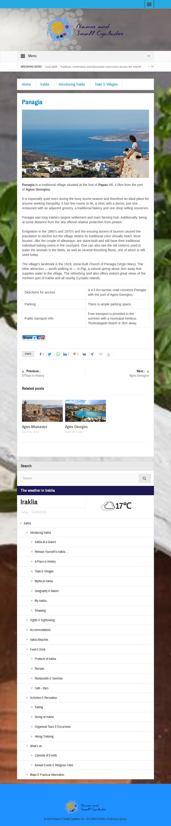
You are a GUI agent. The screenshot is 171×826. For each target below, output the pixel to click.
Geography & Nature (47, 591)
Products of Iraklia (45, 659)
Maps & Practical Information (47, 775)
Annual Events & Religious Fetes (54, 765)
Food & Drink (37, 650)
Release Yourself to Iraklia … (52, 552)
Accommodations (40, 630)
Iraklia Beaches (39, 640)
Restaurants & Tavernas (49, 678)
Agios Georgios (117, 373)
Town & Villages (106, 84)
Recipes (39, 669)
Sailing (39, 707)
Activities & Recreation (43, 698)
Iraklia (44, 84)
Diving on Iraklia (44, 717)
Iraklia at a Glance (45, 542)
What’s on (36, 746)
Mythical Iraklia (44, 581)
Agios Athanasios (34, 426)
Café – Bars (42, 688)
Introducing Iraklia (72, 84)
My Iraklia (40, 601)
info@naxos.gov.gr (116, 819)
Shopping (40, 611)
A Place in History (53, 373)
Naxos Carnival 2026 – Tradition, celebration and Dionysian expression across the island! (91, 66)
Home (26, 84)
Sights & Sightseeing (42, 620)
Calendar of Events (46, 755)
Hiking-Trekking (44, 737)
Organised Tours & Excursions (53, 727)
